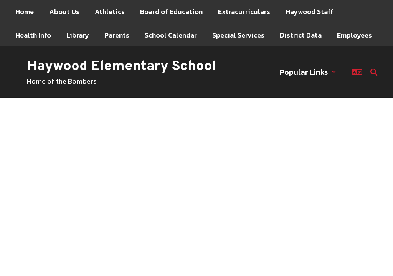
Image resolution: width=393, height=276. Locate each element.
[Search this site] (374, 72)
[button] (308, 72)
